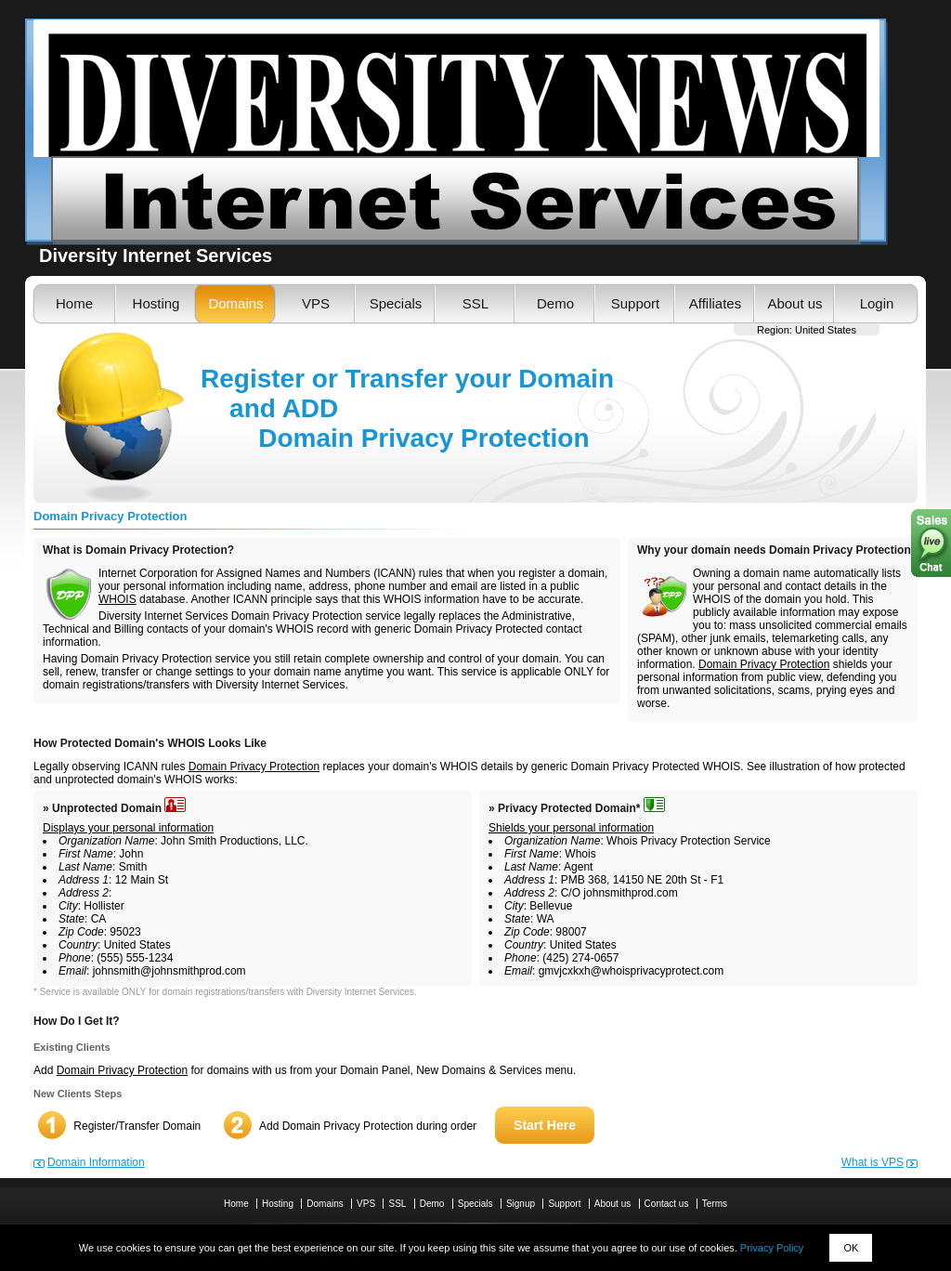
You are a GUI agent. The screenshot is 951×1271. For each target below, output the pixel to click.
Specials (396, 303)
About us (794, 303)
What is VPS (872, 1162)
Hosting (156, 303)
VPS (316, 303)
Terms (714, 1204)
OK (850, 1247)
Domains (235, 303)
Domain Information (96, 1162)
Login (877, 303)
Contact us (667, 1204)
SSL (475, 303)
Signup (520, 1204)
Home (74, 303)
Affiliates (715, 303)
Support (635, 303)
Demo (555, 303)
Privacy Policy (771, 1247)
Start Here (545, 1125)
